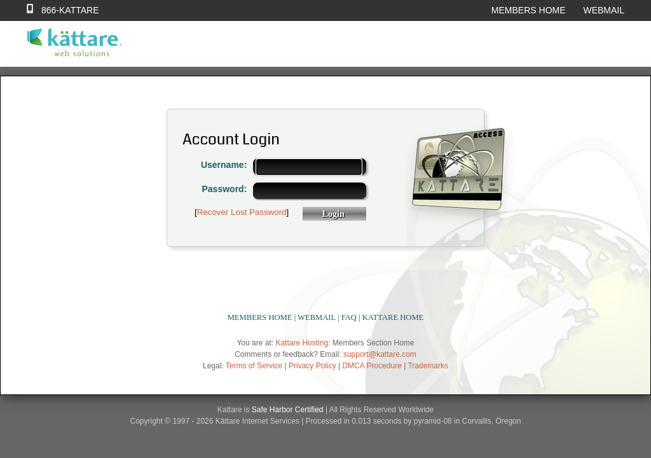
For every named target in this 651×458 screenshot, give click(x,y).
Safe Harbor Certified (288, 409)
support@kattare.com (379, 354)
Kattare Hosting (301, 342)
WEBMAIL (603, 10)
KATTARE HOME (393, 317)
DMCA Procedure (371, 365)
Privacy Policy (312, 365)
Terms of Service (254, 365)
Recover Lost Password (242, 212)
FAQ (349, 317)
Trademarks (428, 365)
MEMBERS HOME (528, 10)
